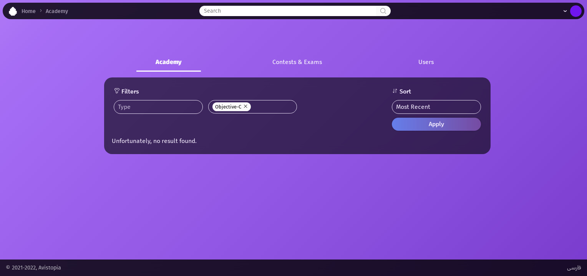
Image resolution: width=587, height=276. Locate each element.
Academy (169, 62)
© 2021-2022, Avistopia (33, 267)
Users (426, 62)
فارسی (574, 267)
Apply (436, 124)
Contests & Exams (297, 62)
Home (29, 11)
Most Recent (413, 106)
